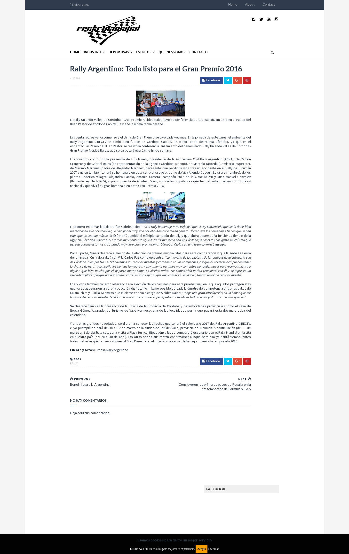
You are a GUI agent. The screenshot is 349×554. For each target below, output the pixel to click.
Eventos (112, 40)
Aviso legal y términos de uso (60, 515)
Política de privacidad (146, 515)
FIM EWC (285, 354)
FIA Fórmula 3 (247, 354)
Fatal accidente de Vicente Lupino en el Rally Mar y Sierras (282, 284)
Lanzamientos (279, 377)
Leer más (213, 549)
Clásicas (244, 323)
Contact (300, 4)
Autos (286, 315)
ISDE (267, 369)
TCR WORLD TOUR (284, 423)
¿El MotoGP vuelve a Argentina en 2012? (277, 234)
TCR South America (252, 423)
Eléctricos (246, 330)
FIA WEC (268, 354)
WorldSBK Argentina (282, 431)
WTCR (256, 431)
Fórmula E (287, 361)
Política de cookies (236, 515)
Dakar (290, 323)
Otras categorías (251, 408)
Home (264, 4)
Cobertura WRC (268, 323)
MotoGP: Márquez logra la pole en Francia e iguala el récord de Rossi (282, 261)
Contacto (167, 40)
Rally (43, 381)
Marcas (273, 385)
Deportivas (87, 40)
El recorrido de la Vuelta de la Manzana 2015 (283, 210)
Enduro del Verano (252, 338)
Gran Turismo (248, 369)
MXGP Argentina (250, 385)
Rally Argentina (282, 408)
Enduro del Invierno (275, 330)
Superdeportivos (288, 416)
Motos (277, 392)
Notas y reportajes (252, 400)
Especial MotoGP (285, 338)
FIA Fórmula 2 (272, 346)
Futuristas (246, 361)
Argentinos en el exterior (257, 315)
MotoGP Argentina (252, 392)
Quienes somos (140, 40)
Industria (61, 40)
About (281, 4)
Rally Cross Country (253, 416)
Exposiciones (247, 346)
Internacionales (250, 377)
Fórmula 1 (267, 361)
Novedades (280, 400)
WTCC (242, 431)
